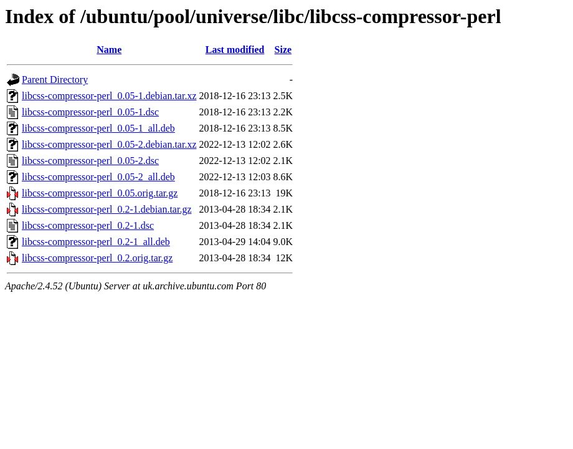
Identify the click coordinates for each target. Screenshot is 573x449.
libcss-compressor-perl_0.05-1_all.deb (98, 128)
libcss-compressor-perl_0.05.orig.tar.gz (100, 193)
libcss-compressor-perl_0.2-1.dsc (88, 225)
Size (283, 49)
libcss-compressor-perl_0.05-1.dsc (90, 112)
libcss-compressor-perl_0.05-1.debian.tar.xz (109, 95)
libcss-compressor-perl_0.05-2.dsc (90, 160)
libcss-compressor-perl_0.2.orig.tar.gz (97, 258)
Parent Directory (55, 79)
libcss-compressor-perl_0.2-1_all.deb (96, 241)
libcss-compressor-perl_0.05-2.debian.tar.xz (109, 144)
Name (109, 49)
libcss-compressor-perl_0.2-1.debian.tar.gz (106, 209)
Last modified (235, 49)
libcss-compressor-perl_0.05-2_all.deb (98, 176)
